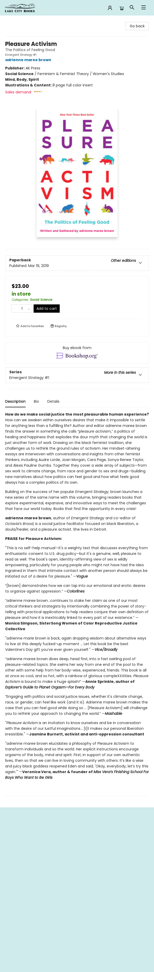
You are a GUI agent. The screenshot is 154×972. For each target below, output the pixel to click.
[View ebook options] (77, 352)
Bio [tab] (36, 401)
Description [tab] (15, 401)
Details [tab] (53, 401)
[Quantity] (22, 308)
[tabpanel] (77, 603)
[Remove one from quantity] (15, 308)
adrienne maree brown (29, 59)
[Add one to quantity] (29, 308)
